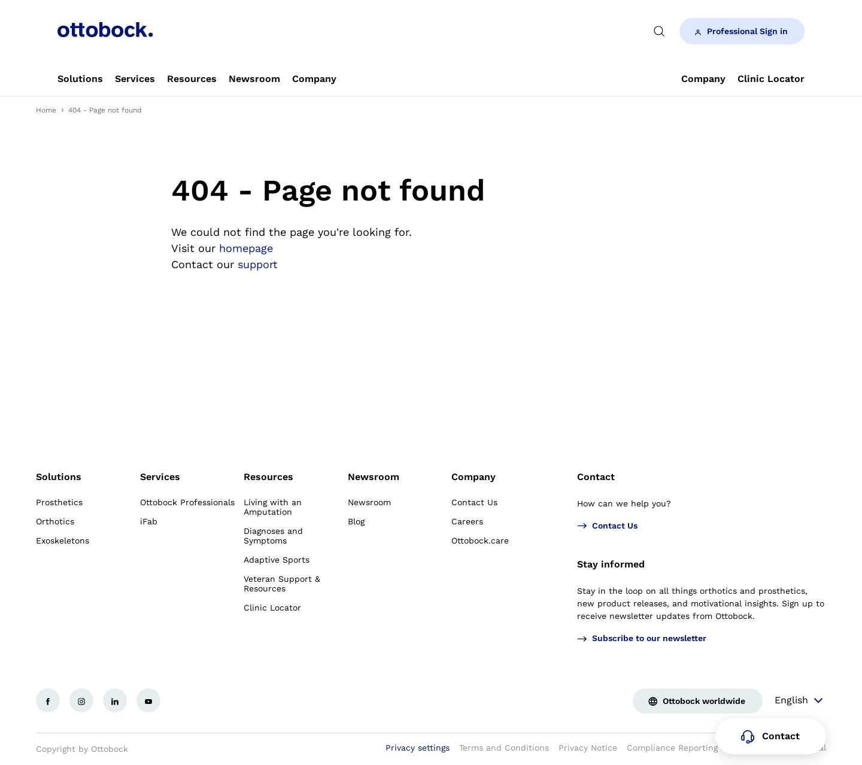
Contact (596, 476)
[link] (80, 79)
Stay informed (611, 564)
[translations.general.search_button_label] (659, 31)
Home (46, 110)
